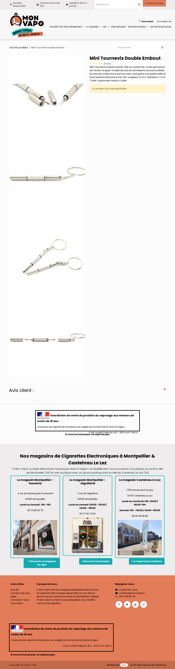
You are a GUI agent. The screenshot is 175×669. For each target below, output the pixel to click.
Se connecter (164, 21)
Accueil (14, 589)
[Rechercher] (139, 4)
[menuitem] (66, 27)
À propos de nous (20, 593)
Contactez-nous (154, 3)
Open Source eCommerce (151, 665)
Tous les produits (18, 47)
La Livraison (16, 603)
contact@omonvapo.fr (132, 593)
